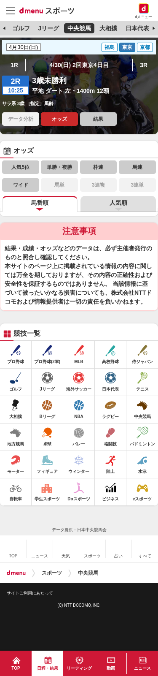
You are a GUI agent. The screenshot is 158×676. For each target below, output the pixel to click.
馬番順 (39, 202)
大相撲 (108, 28)
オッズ (59, 119)
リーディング (79, 668)
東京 (127, 47)
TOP (15, 668)
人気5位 (20, 167)
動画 (111, 668)
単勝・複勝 (59, 167)
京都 (145, 47)
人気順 (118, 202)
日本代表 (137, 28)
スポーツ (52, 573)
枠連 (98, 167)
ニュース (142, 668)
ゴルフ (21, 28)
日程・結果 (47, 668)
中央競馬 (79, 28)
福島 (109, 47)
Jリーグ (48, 28)
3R (143, 65)
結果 (98, 119)
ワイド (20, 185)
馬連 (137, 167)
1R (14, 65)
